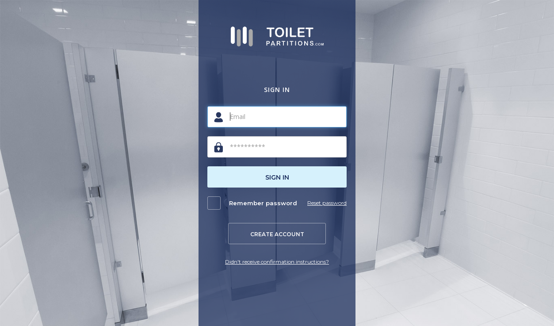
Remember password (263, 203)
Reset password (327, 202)
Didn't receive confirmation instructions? (277, 261)
